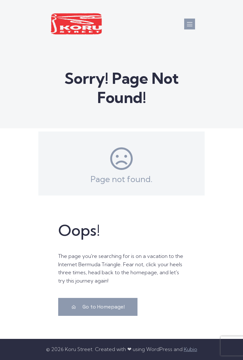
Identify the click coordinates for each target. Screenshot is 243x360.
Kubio (190, 349)
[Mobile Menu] (189, 24)
